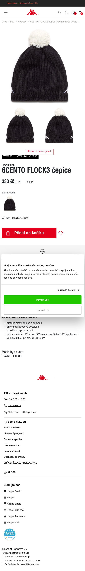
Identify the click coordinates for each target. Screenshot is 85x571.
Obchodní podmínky (14, 457)
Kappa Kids (12, 523)
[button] (66, 12)
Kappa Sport (12, 504)
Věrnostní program (13, 434)
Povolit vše (42, 299)
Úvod (4, 22)
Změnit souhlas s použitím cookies (22, 564)
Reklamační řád (12, 451)
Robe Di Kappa (14, 510)
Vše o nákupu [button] (15, 422)
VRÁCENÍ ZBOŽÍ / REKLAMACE (20, 463)
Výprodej (22, 22)
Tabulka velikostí (20, 218)
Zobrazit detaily (66, 290)
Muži (12, 22)
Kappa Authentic (15, 516)
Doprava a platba (13, 439)
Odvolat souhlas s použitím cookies (22, 561)
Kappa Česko (13, 491)
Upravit (43, 310)
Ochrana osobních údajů (17, 557)
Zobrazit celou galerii (39, 152)
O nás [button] (10, 472)
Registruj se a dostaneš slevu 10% (22, 3)
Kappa (9, 498)
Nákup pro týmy (12, 445)
